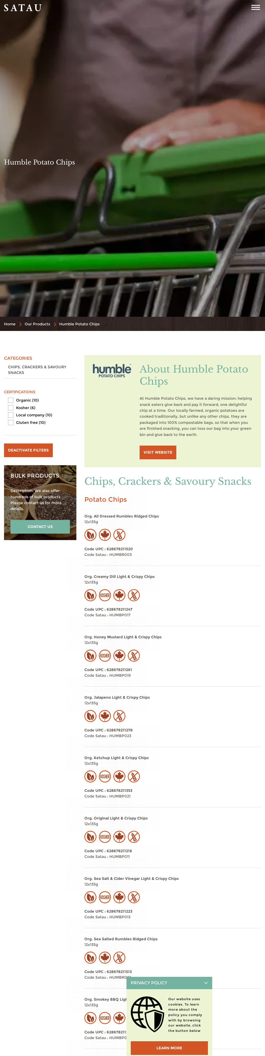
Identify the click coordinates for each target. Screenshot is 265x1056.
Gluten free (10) (31, 422)
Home (10, 324)
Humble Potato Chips (79, 324)
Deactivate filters (28, 450)
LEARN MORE (169, 1048)
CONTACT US (40, 526)
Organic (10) (27, 400)
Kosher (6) (25, 407)
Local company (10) (34, 415)
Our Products (37, 324)
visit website (158, 452)
